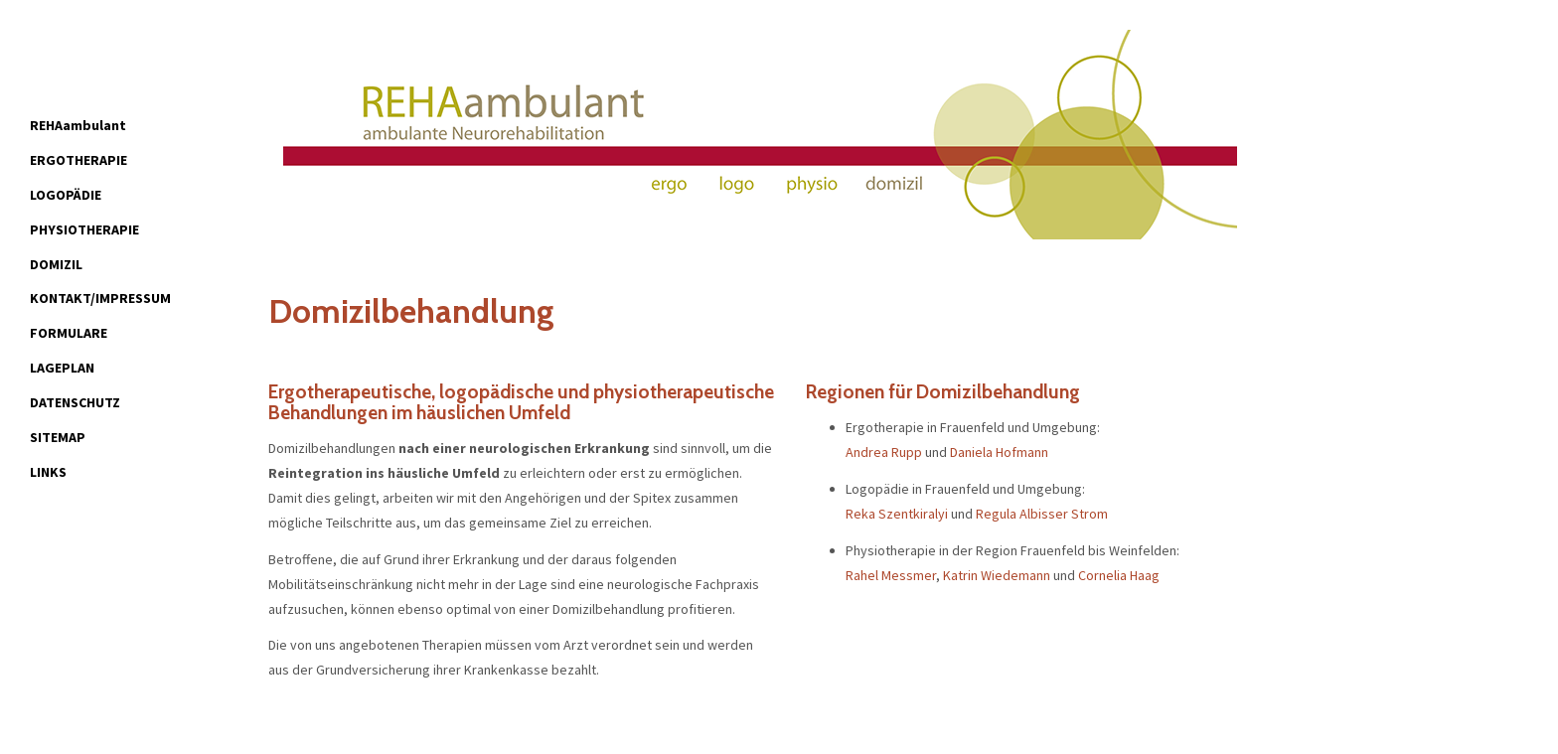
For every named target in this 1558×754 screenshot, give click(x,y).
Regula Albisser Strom (1042, 514)
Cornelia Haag (1119, 575)
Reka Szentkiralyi (897, 514)
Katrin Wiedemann (996, 575)
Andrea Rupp (884, 452)
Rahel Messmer (891, 575)
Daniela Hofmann (999, 452)
